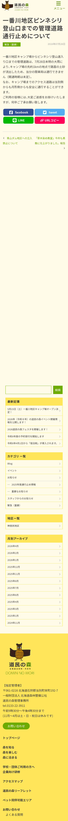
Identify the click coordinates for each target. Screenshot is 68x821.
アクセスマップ (13, 781)
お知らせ (12, 477)
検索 (58, 390)
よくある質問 (14, 814)
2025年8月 (13, 581)
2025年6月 (13, 595)
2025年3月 (13, 609)
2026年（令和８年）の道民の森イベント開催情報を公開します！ (32, 420)
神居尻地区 (13, 525)
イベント (12, 470)
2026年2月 (13, 553)
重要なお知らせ (20, 491)
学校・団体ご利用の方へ (19, 767)
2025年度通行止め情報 (24, 484)
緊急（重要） (12, 44)
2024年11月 (13, 622)
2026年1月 (13, 560)
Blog (9, 463)
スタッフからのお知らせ (20, 498)
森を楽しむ (10, 752)
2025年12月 (13, 567)
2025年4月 (13, 601)
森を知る (8, 747)
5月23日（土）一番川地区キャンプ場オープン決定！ (32, 410)
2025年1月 (13, 615)
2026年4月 (13, 546)
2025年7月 (13, 588)
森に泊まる (10, 757)
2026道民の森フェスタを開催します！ (27, 429)
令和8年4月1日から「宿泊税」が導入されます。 (32, 443)
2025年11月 (13, 574)
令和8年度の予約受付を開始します (25, 436)
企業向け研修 (11, 772)
